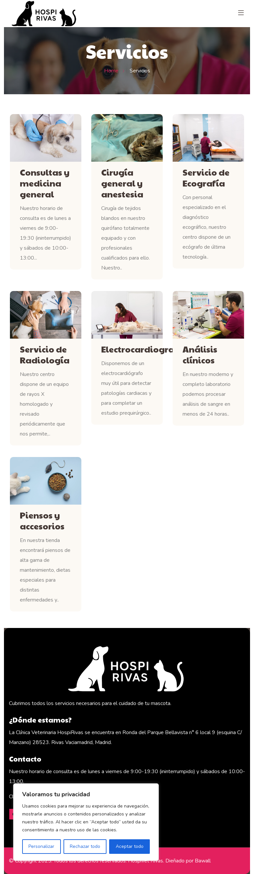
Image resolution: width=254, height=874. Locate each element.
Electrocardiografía (127, 349)
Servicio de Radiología (44, 354)
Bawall (203, 860)
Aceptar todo (130, 846)
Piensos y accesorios (42, 520)
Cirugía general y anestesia (122, 183)
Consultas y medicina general (44, 183)
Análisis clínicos (200, 354)
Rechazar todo (85, 846)
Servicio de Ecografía (206, 177)
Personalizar (41, 846)
